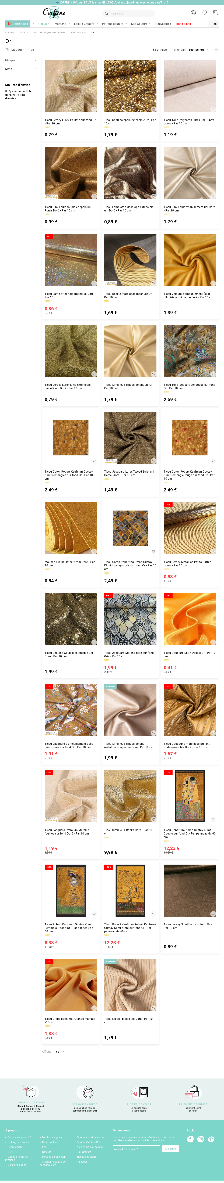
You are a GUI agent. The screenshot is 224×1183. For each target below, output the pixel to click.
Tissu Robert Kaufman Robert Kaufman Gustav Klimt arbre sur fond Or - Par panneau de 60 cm (130, 928)
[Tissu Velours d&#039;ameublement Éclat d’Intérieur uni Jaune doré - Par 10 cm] (190, 260)
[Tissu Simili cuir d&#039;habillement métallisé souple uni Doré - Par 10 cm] (130, 710)
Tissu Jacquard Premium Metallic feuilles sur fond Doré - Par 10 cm (67, 831)
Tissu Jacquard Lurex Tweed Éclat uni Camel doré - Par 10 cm (129, 473)
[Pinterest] (211, 1139)
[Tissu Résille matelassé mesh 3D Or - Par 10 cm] (130, 260)
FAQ (44, 1147)
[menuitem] (42, 23)
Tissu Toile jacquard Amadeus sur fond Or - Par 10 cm (189, 386)
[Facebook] (190, 1139)
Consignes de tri (17, 1164)
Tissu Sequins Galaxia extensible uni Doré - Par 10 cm (69, 654)
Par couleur (78, 32)
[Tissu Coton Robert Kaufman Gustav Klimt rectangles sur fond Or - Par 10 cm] (71, 438)
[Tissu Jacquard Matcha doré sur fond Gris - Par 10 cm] (130, 619)
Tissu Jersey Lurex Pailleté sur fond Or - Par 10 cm (70, 121)
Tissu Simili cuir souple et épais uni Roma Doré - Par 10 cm (68, 208)
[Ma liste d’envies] (204, 12)
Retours (46, 1151)
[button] (193, 12)
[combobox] (128, 12)
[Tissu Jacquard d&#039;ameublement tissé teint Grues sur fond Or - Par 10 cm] (71, 710)
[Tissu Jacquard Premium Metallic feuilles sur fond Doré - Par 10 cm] (71, 796)
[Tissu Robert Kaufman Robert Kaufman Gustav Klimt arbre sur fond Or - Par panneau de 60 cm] (130, 891)
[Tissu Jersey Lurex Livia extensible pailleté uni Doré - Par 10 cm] (71, 351)
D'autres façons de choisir (49, 32)
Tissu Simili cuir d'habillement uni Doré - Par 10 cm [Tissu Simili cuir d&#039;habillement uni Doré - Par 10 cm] (189, 208)
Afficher (47, 1051)
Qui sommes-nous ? (19, 1137)
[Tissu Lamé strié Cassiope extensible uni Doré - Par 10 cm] (130, 173)
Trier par (179, 49)
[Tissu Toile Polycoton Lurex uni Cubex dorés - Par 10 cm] (190, 86)
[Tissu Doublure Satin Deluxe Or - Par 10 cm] (190, 619)
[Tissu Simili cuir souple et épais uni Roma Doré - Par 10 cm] (71, 173)
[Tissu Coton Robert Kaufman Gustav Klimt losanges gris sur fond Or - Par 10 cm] (130, 528)
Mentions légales (52, 1137)
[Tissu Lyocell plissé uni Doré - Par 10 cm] (130, 985)
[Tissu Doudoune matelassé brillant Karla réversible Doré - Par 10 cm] (190, 710)
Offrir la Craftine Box (89, 1142)
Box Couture (84, 1151)
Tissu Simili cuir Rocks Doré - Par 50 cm (128, 831)
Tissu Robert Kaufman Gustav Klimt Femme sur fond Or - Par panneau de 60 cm (69, 928)
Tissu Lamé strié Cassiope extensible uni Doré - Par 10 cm (129, 208)
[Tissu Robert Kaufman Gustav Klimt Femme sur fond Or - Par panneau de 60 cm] (71, 891)
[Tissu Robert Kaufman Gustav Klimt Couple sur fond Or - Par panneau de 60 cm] (190, 796)
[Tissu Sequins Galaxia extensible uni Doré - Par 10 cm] (71, 619)
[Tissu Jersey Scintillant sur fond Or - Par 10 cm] (190, 891)
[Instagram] (200, 1139)
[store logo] (52, 12)
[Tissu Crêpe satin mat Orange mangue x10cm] (71, 985)
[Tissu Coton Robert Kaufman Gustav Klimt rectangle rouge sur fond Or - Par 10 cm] (190, 438)
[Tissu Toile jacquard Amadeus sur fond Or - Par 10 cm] (190, 351)
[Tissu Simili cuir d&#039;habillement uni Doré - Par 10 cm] (190, 173)
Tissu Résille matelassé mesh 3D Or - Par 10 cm (128, 295)
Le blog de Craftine (19, 1142)
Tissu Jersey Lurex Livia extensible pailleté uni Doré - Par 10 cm (68, 386)
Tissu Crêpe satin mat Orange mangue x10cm (70, 1020)
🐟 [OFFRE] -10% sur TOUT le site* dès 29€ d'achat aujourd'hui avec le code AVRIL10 (111, 2)
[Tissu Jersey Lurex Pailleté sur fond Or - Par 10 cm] (71, 86)
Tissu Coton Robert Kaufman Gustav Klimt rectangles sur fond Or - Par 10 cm (69, 475)
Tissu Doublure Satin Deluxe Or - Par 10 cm (190, 654)
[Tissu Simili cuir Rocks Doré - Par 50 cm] (130, 796)
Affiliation (82, 1161)
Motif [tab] (8, 69)
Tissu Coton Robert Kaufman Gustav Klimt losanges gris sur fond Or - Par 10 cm (130, 565)
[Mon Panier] (215, 12)
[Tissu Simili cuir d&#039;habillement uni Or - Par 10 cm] (130, 351)
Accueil (9, 32)
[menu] (112, 24)
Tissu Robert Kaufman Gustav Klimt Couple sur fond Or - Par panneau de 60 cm (190, 833)
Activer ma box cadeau (90, 1147)
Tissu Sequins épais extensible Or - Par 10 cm (130, 121)
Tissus (24, 32)
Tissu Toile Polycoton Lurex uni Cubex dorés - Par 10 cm (189, 121)
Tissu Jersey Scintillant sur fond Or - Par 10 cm (188, 926)
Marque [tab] (10, 60)
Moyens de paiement (54, 1156)
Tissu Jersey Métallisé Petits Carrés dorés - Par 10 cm (187, 563)
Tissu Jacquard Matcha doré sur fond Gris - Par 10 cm (129, 654)
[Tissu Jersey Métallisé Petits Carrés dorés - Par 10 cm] (190, 528)
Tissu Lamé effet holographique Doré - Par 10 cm (70, 295)
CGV (10, 1151)
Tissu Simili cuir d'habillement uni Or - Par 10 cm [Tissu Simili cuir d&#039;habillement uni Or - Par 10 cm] (129, 386)
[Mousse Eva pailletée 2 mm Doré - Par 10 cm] (71, 528)
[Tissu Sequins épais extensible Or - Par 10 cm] (130, 86)
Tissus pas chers (86, 1156)
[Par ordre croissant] (216, 50)
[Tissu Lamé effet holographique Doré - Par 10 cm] (71, 260)
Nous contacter (51, 1142)
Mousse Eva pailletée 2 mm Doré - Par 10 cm (70, 563)
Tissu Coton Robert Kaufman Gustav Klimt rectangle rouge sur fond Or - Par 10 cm (189, 475)
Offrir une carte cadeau (90, 1137)
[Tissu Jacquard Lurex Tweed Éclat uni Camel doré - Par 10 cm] (130, 438)
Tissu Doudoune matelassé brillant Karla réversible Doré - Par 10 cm (187, 745)
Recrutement (15, 1147)
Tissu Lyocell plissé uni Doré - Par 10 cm (128, 1020)
